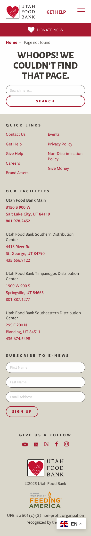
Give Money (58, 168)
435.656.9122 (18, 260)
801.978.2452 (18, 220)
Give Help (14, 153)
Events (53, 134)
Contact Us (15, 134)
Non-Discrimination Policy (65, 156)
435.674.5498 (18, 338)
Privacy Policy (60, 144)
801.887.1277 (18, 299)
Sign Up (22, 411)
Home (11, 42)
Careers (13, 163)
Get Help (56, 11)
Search (45, 101)
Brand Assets (17, 172)
